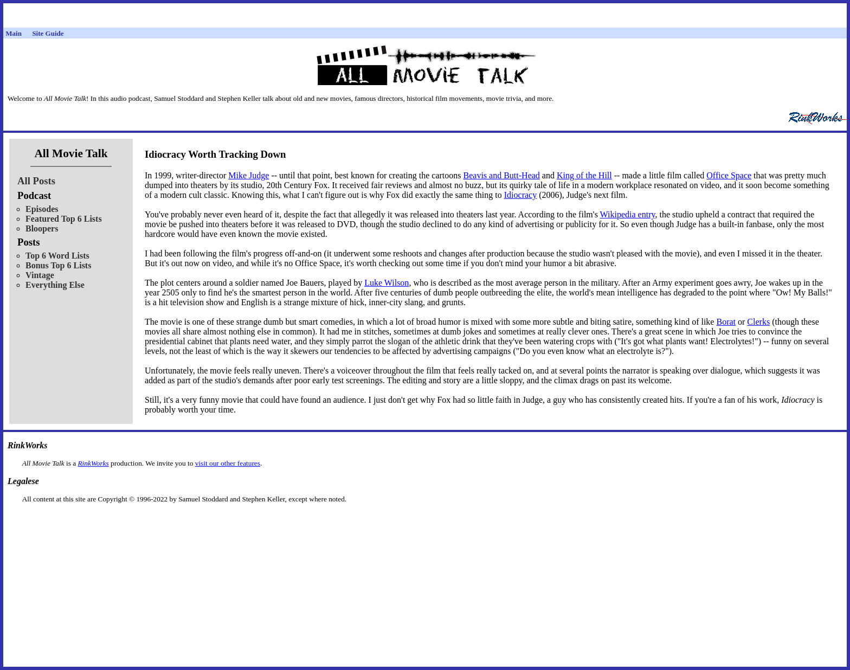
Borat (726, 321)
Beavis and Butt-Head (501, 175)
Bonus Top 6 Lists (58, 265)
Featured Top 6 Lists (63, 218)
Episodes (41, 209)
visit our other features (227, 463)
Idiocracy (520, 194)
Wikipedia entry (627, 214)
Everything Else (55, 284)
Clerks (758, 321)
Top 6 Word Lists (57, 255)
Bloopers (41, 228)
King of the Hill (584, 175)
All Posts (36, 180)
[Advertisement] (425, 521)
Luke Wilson (386, 282)
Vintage (39, 275)
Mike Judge (248, 175)
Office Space (728, 175)
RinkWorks (93, 463)
